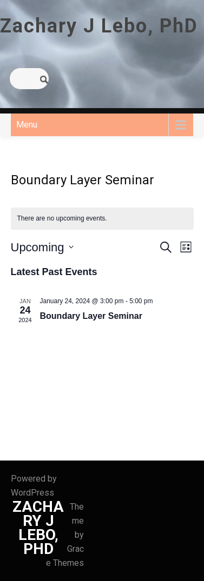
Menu (26, 124)
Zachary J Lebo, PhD (99, 26)
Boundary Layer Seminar (91, 315)
